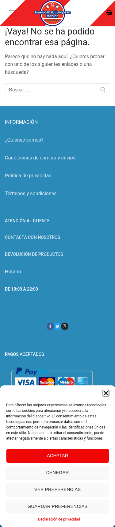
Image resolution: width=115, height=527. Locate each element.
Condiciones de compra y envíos (40, 158)
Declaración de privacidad (59, 519)
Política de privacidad (28, 176)
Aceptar (57, 455)
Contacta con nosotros (32, 237)
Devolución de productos (34, 254)
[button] (106, 393)
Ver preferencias (57, 489)
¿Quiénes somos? (24, 140)
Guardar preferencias (58, 506)
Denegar (57, 472)
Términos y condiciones (31, 193)
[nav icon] (12, 13)
